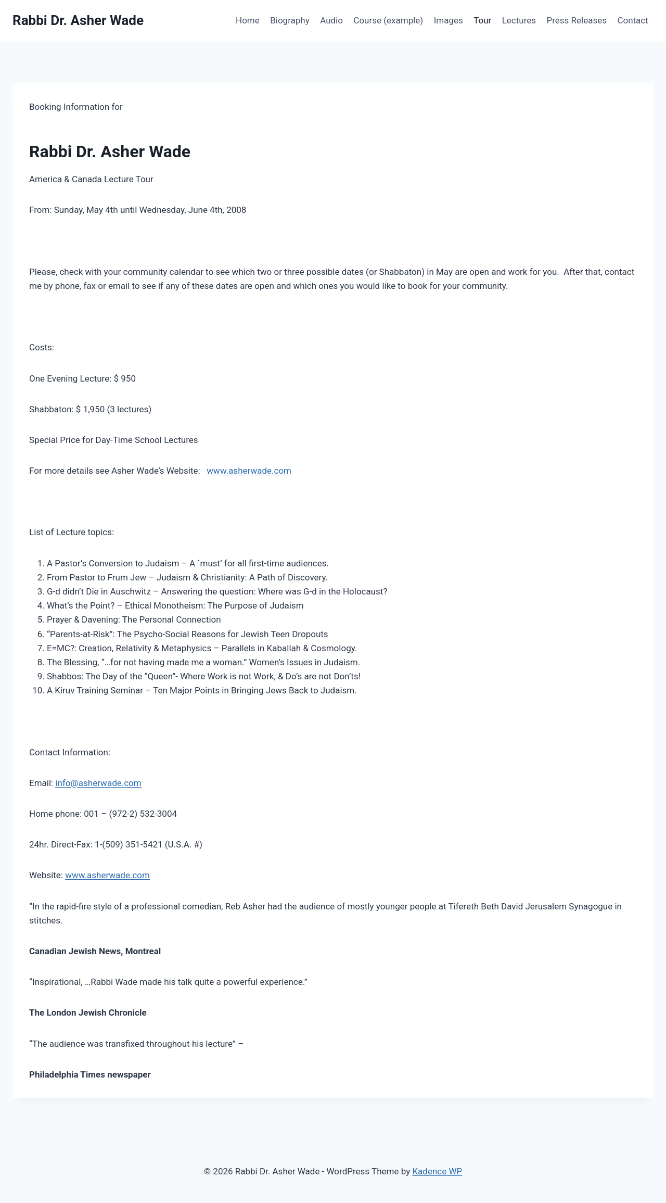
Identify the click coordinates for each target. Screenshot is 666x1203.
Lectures (519, 20)
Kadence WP (437, 1171)
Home (248, 20)
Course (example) (388, 20)
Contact (632, 20)
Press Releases (576, 20)
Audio (331, 20)
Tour (482, 20)
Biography (290, 20)
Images (448, 20)
